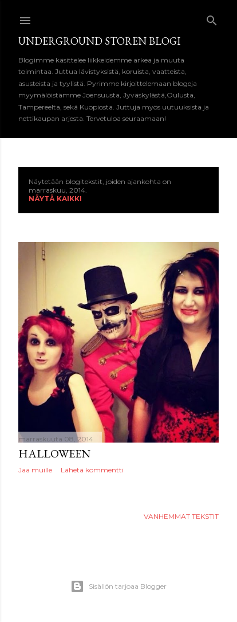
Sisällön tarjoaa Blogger (118, 586)
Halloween (54, 453)
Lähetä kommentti (92, 469)
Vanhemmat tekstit (181, 516)
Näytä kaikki (55, 198)
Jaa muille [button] (35, 469)
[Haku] (212, 18)
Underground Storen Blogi (99, 41)
